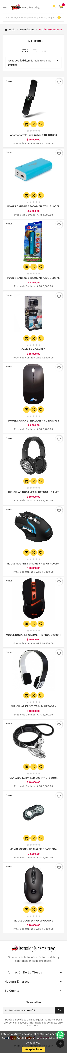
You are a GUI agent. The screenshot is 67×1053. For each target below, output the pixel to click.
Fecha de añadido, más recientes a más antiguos (33, 62)
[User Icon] (54, 7)
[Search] (59, 18)
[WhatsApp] (60, 1035)
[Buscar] (29, 17)
